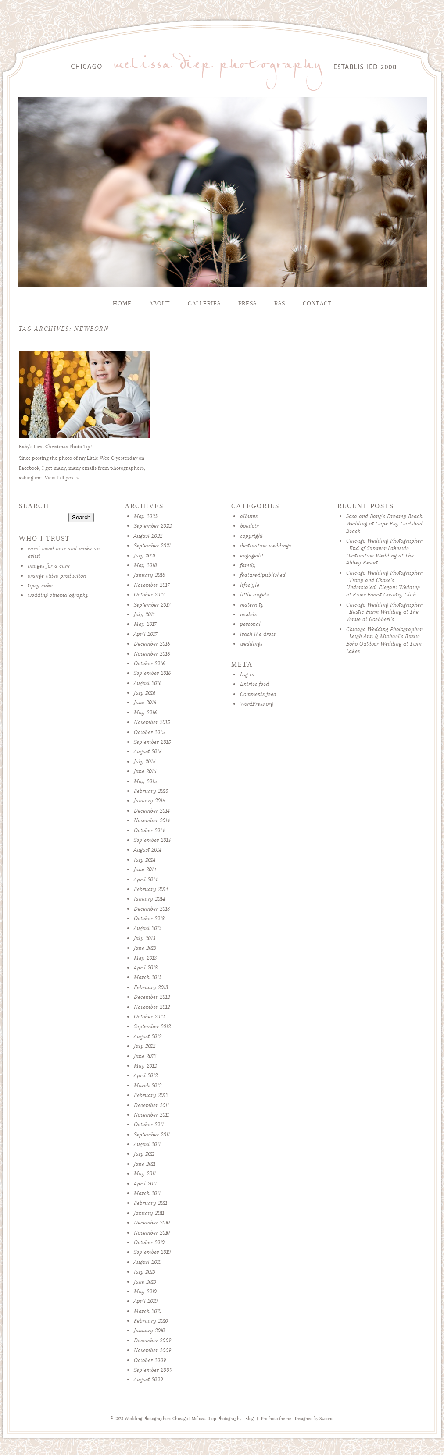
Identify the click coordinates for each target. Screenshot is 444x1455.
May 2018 (145, 565)
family (248, 565)
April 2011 (145, 1183)
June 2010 (145, 1281)
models (248, 614)
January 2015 (149, 800)
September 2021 (152, 545)
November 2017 (152, 585)
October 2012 (149, 1016)
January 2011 (149, 1213)
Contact (317, 303)
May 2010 (145, 1291)
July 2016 (144, 692)
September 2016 (152, 673)
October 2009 (150, 1360)
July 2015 (144, 761)
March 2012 (147, 1085)
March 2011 (147, 1193)
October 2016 (149, 663)
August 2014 (147, 849)
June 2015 (145, 771)
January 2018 (149, 574)
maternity (252, 604)
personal (250, 624)
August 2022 (148, 535)
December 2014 (152, 810)
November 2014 (152, 820)
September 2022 (153, 525)
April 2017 (146, 634)
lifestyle (249, 585)
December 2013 (152, 908)
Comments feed (258, 694)
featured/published (263, 574)
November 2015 (152, 722)
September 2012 (152, 1026)
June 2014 (145, 869)
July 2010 (144, 1271)
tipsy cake (40, 585)
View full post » (62, 478)
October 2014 (149, 830)
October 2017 (149, 594)
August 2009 (148, 1379)
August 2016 (147, 683)
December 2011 (151, 1105)
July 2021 (144, 555)
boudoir (249, 525)
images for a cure (49, 565)
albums (249, 516)
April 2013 (146, 967)
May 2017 (145, 624)
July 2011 (144, 1153)
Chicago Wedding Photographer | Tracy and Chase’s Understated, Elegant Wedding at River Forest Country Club (384, 583)
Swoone (326, 1418)
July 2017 (144, 614)
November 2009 (152, 1350)
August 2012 (147, 1036)
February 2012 (151, 1095)
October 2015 (149, 732)
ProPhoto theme (276, 1418)
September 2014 (152, 840)
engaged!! (251, 555)
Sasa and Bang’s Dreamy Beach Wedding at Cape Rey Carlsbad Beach (384, 523)
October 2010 (149, 1242)
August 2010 (147, 1262)
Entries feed (254, 684)
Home (122, 303)
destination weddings (265, 545)
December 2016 (152, 643)
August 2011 (147, 1144)
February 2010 (151, 1320)
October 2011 (149, 1124)
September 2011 (152, 1134)
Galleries (204, 303)
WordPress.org (256, 703)
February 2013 (151, 987)
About (159, 303)
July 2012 (144, 1046)
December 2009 (152, 1340)
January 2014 (149, 898)
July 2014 (144, 859)
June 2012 (145, 1056)
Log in (247, 674)
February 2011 (150, 1202)
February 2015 (151, 791)
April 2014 (146, 879)
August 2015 (147, 751)
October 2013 (149, 918)
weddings (251, 643)
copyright (251, 535)
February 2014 (151, 889)
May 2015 (145, 781)
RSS (279, 303)
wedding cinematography (58, 595)
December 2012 (152, 997)
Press (247, 303)
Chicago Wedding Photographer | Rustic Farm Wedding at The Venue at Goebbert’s (384, 612)
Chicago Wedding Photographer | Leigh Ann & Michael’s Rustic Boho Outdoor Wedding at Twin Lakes (384, 640)
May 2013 (145, 958)
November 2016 (152, 653)
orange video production (57, 575)
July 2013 (144, 938)
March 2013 (147, 977)
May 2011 (145, 1173)
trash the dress (258, 634)
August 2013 (147, 928)
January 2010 (149, 1330)
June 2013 (145, 947)
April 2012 (146, 1075)
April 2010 (146, 1301)
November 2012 (152, 1007)
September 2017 (152, 604)
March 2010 (147, 1311)
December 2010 (152, 1222)
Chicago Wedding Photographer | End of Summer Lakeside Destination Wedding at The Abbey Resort (384, 551)
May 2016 (145, 712)
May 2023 (146, 516)
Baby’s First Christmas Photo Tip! (55, 447)
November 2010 (152, 1232)
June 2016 (145, 702)
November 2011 (151, 1114)
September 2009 (153, 1369)
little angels (254, 594)
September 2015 (152, 741)
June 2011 (144, 1163)
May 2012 (145, 1065)
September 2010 (152, 1252)
